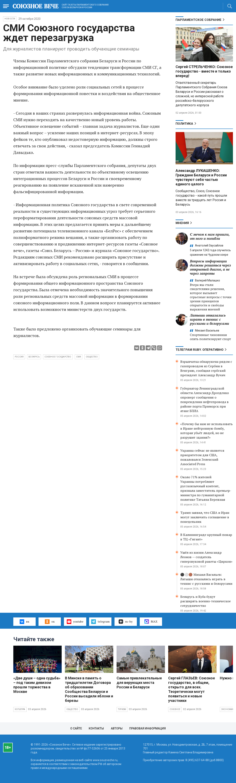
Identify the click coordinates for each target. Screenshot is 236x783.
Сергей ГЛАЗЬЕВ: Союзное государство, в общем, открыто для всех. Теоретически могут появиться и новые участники (191, 689)
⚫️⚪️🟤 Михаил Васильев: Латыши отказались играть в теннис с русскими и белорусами (206, 579)
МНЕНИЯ (182, 223)
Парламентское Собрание (198, 20)
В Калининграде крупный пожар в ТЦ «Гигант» (206, 536)
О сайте (76, 728)
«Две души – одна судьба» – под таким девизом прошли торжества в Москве (36, 685)
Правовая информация (147, 728)
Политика (184, 123)
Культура (20, 709)
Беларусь (34, 357)
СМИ (78, 357)
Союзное (175, 709)
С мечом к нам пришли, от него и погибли (209, 236)
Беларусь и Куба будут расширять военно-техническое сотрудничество (205, 601)
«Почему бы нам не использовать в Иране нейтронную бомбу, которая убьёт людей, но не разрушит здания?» (206, 431)
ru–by (126, 621)
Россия (19, 357)
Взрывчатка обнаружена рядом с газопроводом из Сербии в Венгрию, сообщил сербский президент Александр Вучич (206, 368)
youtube (75, 621)
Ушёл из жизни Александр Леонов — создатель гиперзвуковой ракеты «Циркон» (206, 557)
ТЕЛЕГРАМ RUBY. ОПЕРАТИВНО (200, 350)
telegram (100, 621)
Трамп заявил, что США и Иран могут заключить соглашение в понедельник (204, 517)
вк (24, 621)
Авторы (117, 728)
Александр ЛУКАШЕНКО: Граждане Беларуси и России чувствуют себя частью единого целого (201, 177)
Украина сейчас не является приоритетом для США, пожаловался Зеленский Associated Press (202, 457)
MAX (150, 621)
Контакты (96, 728)
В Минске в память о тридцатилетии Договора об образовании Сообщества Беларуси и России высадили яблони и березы (89, 689)
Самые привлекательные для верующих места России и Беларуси (139, 682)
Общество (72, 709)
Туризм (122, 709)
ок (49, 621)
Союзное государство (57, 357)
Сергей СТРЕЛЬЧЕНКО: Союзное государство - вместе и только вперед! (204, 71)
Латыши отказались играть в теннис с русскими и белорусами (209, 319)
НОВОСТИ (10, 19)
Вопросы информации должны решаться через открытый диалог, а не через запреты (210, 267)
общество (92, 357)
